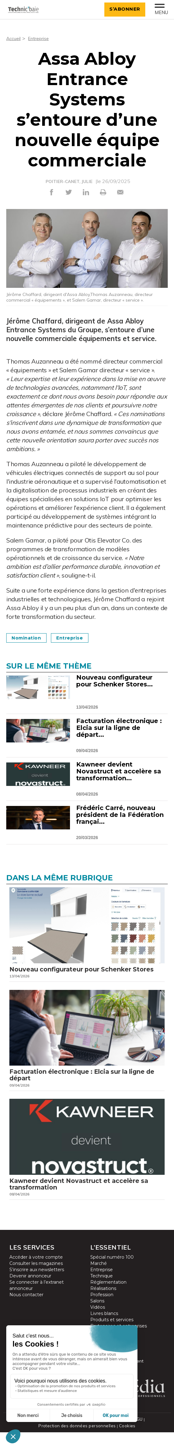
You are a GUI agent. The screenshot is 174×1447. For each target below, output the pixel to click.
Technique (101, 1291)
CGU (137, 1434)
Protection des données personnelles (77, 1440)
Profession (101, 1310)
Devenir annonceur (30, 1291)
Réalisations (103, 1304)
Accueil (14, 38)
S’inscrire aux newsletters (36, 1285)
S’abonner (122, 9)
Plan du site (80, 1434)
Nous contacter (26, 1310)
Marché (98, 1279)
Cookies (126, 1440)
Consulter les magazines (36, 1279)
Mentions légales (113, 1434)
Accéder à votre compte (36, 1273)
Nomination (29, 637)
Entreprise (41, 38)
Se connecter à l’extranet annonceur (36, 1301)
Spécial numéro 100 (112, 1273)
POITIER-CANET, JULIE (69, 181)
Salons (97, 1316)
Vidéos (97, 1323)
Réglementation (108, 1298)
